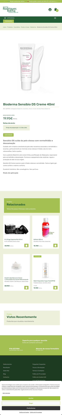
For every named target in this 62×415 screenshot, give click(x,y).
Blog (4, 374)
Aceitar (31, 398)
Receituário (6, 367)
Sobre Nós (6, 370)
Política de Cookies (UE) (39, 377)
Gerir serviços (6, 393)
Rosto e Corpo (25, 27)
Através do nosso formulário (47, 349)
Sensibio (39, 108)
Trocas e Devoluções (38, 367)
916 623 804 (14, 349)
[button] (55, 245)
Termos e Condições (38, 370)
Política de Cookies (24, 412)
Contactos (6, 377)
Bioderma (33, 27)
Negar (31, 403)
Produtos (10, 27)
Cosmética (17, 27)
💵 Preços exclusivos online (19, 1)
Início (4, 27)
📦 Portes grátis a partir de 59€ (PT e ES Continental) (46, 1)
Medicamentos (7, 364)
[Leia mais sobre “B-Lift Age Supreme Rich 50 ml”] (26, 245)
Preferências (31, 408)
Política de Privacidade (36, 412)
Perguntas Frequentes (38, 364)
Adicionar (8, 135)
